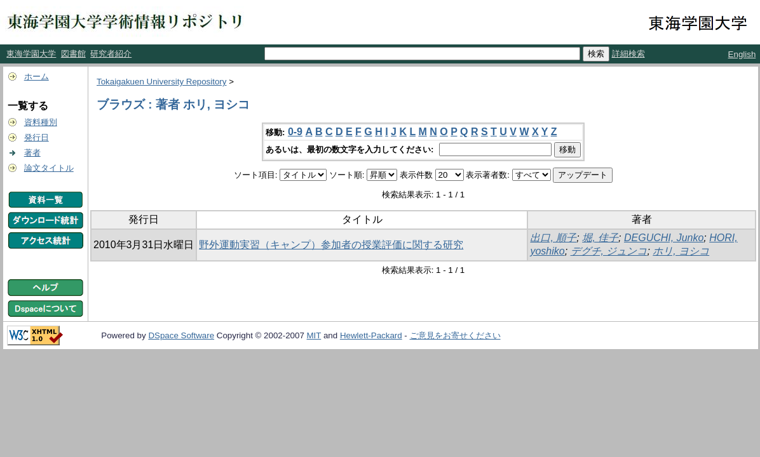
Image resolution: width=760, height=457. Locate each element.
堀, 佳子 (600, 237)
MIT (314, 335)
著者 (32, 152)
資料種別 (40, 122)
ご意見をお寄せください (455, 335)
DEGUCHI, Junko (663, 237)
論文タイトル (49, 168)
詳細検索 (628, 53)
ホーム (36, 76)
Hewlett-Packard (371, 335)
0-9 (295, 131)
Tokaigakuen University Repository (161, 81)
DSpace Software (181, 335)
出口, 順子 (553, 237)
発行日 (36, 137)
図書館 (73, 53)
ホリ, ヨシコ (681, 251)
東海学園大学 (31, 53)
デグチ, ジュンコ (609, 251)
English (742, 54)
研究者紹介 (111, 53)
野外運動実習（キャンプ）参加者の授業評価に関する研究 (331, 244)
